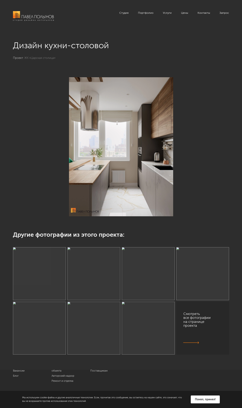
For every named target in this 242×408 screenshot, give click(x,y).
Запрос (224, 13)
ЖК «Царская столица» (39, 58)
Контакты (204, 13)
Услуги (167, 13)
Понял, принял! (205, 399)
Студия (124, 13)
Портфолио (145, 13)
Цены (184, 13)
